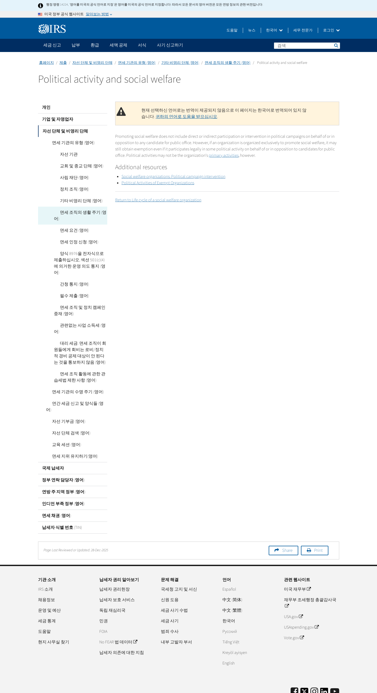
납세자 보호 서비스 (117, 574)
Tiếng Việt (230, 617)
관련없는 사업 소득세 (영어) (79, 313)
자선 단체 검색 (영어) (65, 408)
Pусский (229, 606)
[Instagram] (314, 666)
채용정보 (46, 574)
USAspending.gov (301, 602)
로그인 (331, 30)
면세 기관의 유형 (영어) (137, 62)
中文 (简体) (232, 574)
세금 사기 (170, 596)
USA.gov (293, 591)
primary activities (224, 155)
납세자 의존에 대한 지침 (121, 627)
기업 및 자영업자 (57, 119)
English (228, 638)
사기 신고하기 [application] (170, 45)
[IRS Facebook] (294, 666)
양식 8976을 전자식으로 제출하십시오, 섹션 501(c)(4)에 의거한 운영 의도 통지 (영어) (80, 253)
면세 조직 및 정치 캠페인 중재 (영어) (79, 298)
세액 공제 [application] (118, 45)
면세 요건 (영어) (68, 224)
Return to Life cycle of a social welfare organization (158, 200)
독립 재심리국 (112, 585)
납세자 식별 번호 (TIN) (62, 502)
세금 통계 (47, 596)
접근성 (333, 686)
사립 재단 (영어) (68, 178)
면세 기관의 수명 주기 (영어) (72, 373)
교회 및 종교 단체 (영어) (75, 166)
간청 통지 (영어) (68, 271)
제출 (63, 62)
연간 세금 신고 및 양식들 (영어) (74, 384)
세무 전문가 (303, 30)
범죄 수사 (170, 606)
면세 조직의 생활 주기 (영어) (228, 62)
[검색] (307, 45)
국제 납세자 (53, 443)
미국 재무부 (297, 564)
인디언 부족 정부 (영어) (63, 478)
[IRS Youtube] (334, 666)
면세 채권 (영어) (56, 490)
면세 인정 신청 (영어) (73, 236)
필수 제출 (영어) (68, 283)
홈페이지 (46, 62)
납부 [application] (76, 45)
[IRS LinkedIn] (324, 668)
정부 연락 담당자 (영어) (63, 455)
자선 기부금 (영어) (62, 396)
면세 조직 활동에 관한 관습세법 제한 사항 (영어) (79, 358)
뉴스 (251, 30)
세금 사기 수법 (174, 585)
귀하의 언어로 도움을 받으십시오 (186, 117)
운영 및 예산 (49, 585)
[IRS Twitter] (304, 668)
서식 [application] (142, 45)
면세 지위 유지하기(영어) (69, 431)
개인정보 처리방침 (304, 686)
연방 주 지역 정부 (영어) (63, 466)
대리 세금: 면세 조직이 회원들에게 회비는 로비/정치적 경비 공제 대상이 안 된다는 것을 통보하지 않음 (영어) (79, 333)
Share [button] (287, 525)
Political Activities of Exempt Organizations (158, 183)
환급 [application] (95, 45)
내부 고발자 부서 (176, 617)
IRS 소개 (45, 564)
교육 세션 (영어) (60, 419)
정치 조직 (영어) (68, 189)
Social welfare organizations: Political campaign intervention (173, 176)
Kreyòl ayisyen (234, 627)
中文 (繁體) (232, 585)
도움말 (232, 30)
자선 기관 (63, 154)
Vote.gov (294, 612)
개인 (46, 107)
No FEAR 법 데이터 (118, 617)
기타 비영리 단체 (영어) (180, 62)
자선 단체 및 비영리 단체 (92, 62)
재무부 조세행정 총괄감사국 (310, 578)
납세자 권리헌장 (114, 564)
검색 (336, 45)
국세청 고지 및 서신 (179, 564)
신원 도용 (170, 574)
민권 (103, 596)
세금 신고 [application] (52, 45)
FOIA (103, 606)
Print (318, 525)
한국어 (274, 30)
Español (229, 564)
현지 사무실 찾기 (53, 617)
